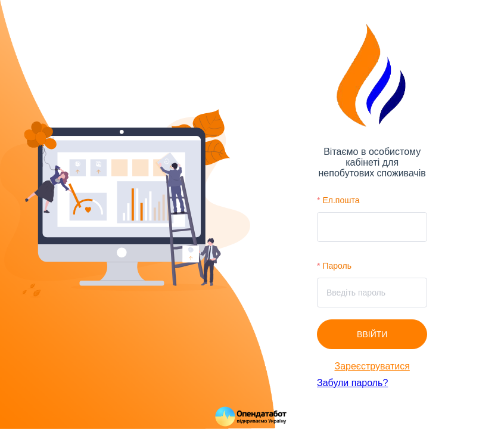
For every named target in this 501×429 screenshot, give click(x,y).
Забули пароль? (352, 383)
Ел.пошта (340, 200)
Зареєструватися (372, 366)
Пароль (336, 266)
